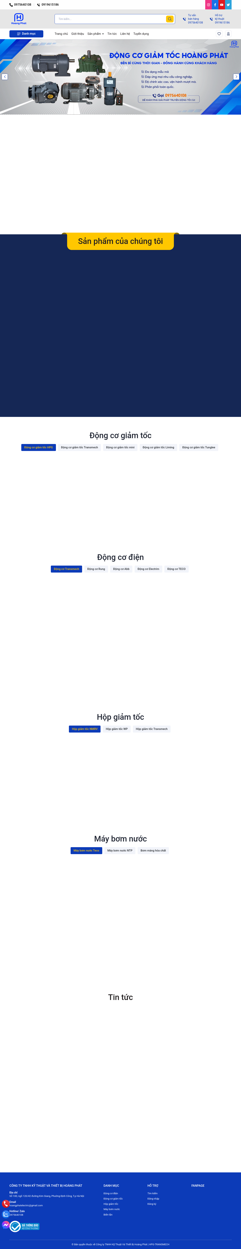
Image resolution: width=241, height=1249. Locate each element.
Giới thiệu (77, 34)
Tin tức (112, 34)
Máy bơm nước (112, 1209)
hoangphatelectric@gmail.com (26, 1205)
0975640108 (20, 4)
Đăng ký (151, 1204)
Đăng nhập (153, 1198)
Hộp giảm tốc (111, 1204)
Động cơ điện (111, 1193)
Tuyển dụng (141, 34)
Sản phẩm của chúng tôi (120, 241)
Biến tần (108, 1214)
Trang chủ (61, 34)
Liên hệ (125, 34)
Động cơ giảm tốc (113, 1198)
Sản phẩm (95, 34)
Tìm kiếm (152, 1193)
